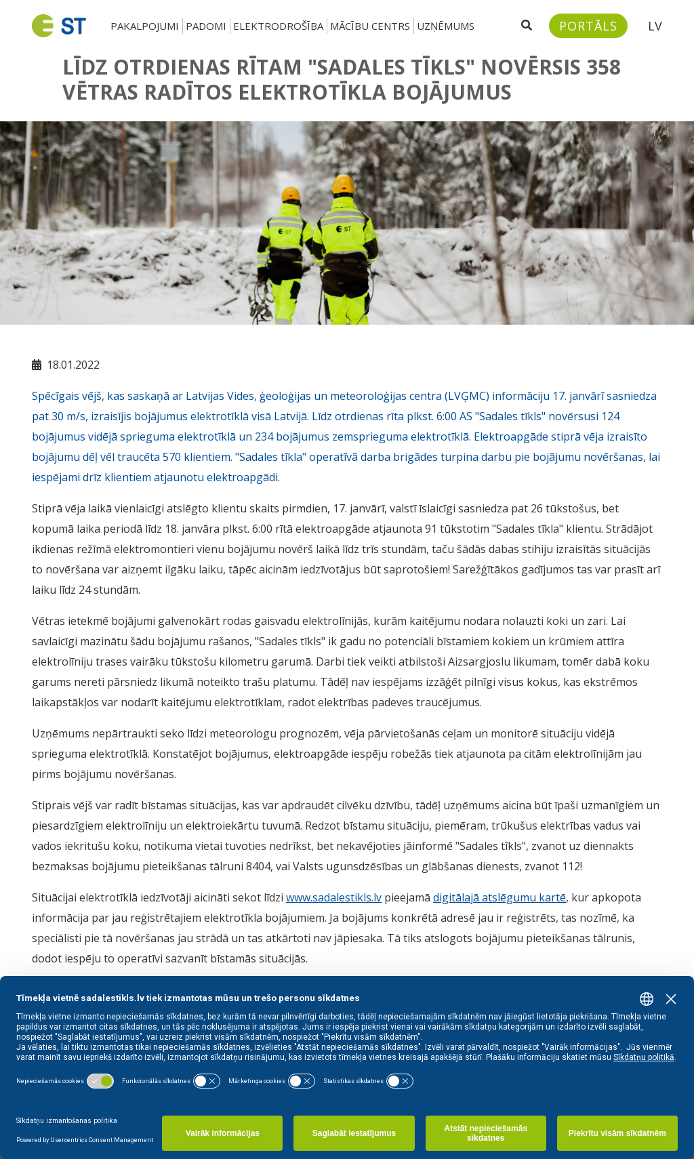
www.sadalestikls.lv (334, 897)
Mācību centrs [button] (370, 26)
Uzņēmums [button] (445, 26)
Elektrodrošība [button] (278, 26)
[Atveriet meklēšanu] (526, 26)
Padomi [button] (206, 26)
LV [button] (655, 26)
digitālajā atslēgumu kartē (499, 897)
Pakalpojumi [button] (144, 26)
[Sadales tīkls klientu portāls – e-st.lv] (588, 26)
